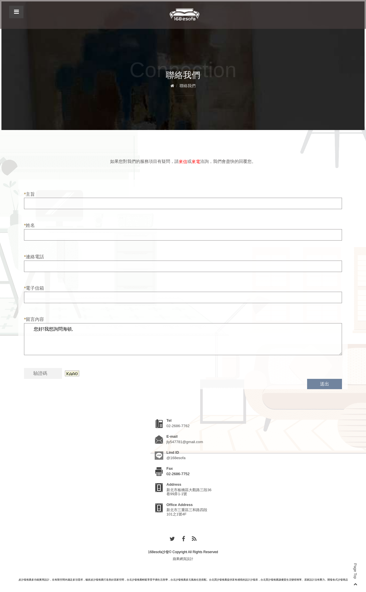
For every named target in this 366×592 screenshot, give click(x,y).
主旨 (29, 194)
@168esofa (176, 458)
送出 (324, 383)
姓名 (29, 225)
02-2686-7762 (178, 426)
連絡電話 (34, 256)
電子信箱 (34, 288)
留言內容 (34, 319)
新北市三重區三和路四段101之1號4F (186, 512)
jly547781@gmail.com (184, 442)
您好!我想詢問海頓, (183, 339)
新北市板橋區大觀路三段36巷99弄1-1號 (188, 492)
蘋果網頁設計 (183, 559)
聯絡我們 (188, 85)
